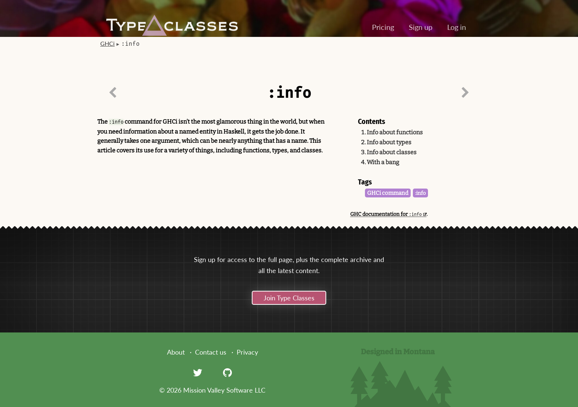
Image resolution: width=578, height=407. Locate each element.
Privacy (247, 352)
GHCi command (387, 193)
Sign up (420, 27)
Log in (456, 27)
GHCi (107, 43)
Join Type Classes (289, 298)
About (176, 352)
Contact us (210, 352)
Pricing (383, 27)
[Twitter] (197, 372)
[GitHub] (227, 372)
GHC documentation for (386, 214)
